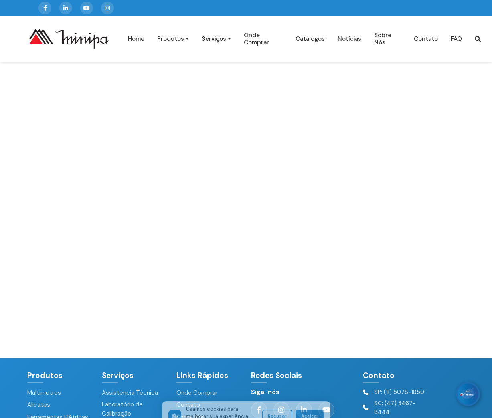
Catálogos (310, 39)
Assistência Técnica (130, 393)
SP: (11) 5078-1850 (399, 392)
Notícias (349, 39)
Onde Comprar (256, 38)
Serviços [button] (214, 39)
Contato (426, 39)
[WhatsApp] (468, 394)
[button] (477, 39)
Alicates (38, 405)
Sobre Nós (382, 38)
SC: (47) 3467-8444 (395, 408)
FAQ (456, 39)
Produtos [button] (170, 39)
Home (136, 39)
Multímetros (44, 393)
